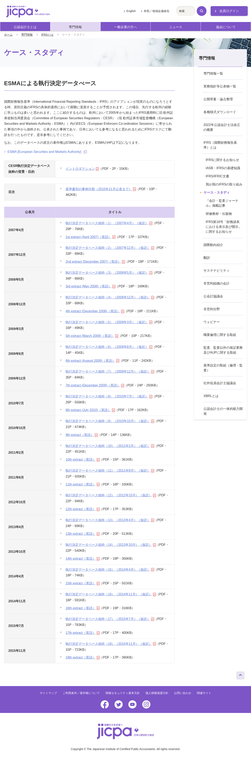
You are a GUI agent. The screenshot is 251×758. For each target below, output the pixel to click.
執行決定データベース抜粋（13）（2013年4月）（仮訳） (110, 520)
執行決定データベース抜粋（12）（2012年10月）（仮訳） (111, 495)
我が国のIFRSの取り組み (224, 184)
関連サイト (204, 693)
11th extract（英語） (83, 484)
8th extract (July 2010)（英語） (90, 410)
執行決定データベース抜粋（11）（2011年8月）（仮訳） (110, 470)
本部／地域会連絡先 (156, 11)
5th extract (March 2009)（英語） (92, 336)
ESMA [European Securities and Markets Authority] (47, 151)
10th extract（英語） (83, 459)
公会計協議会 (213, 296)
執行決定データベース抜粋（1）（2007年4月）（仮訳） (109, 223)
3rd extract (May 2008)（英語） (90, 286)
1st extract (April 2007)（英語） (90, 237)
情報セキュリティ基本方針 (123, 693)
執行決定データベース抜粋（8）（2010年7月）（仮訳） (109, 396)
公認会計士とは (25, 27)
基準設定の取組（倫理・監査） (223, 368)
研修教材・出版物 (219, 213)
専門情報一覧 (213, 73)
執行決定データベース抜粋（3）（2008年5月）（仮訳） (109, 272)
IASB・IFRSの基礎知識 (223, 168)
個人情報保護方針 (156, 693)
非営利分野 (211, 309)
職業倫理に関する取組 (219, 335)
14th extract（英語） (83, 558)
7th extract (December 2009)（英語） (95, 385)
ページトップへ (240, 674)
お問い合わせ (182, 693)
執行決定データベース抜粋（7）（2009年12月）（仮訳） (110, 371)
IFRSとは (47, 34)
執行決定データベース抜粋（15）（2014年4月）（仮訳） (110, 569)
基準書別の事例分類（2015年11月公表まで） (101, 189)
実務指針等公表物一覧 (219, 86)
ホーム (8, 34)
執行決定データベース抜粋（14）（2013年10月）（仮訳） (111, 544)
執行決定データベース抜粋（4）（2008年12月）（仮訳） (110, 297)
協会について (226, 27)
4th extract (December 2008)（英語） (95, 311)
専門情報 (75, 27)
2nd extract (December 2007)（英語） (95, 261)
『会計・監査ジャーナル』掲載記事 (222, 203)
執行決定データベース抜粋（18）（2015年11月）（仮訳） (111, 643)
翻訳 (206, 257)
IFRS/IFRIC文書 (217, 176)
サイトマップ (48, 693)
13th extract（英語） (83, 533)
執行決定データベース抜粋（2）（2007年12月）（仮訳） (110, 247)
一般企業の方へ (125, 27)
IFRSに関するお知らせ (222, 160)
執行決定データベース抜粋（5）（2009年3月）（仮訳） (109, 322)
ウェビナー (211, 322)
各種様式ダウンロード (219, 112)
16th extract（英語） (83, 608)
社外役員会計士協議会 (219, 383)
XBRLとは (211, 396)
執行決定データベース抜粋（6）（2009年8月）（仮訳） (109, 347)
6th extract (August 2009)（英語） (92, 360)
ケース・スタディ (217, 192)
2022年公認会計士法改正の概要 (221, 127)
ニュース (175, 27)
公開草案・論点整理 (218, 99)
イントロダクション (82, 168)
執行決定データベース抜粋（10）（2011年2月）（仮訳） (110, 446)
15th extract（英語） (83, 583)
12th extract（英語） (83, 509)
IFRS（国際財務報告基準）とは (220, 145)
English (131, 11)
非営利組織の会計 (216, 283)
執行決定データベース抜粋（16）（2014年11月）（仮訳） (111, 594)
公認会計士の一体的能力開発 (223, 411)
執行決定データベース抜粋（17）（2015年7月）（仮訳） (110, 619)
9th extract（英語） (82, 435)
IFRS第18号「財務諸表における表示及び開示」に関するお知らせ (224, 226)
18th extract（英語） (83, 657)
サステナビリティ (216, 270)
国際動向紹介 (213, 245)
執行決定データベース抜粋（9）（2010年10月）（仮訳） (110, 421)
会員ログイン (229, 11)
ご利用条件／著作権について (81, 693)
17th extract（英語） (83, 632)
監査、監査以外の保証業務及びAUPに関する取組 (223, 350)
